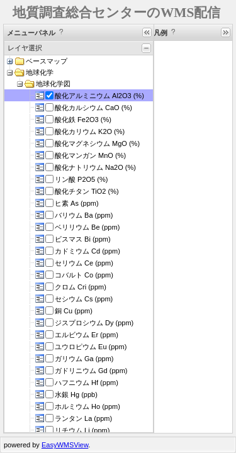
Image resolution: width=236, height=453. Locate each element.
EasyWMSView (65, 445)
